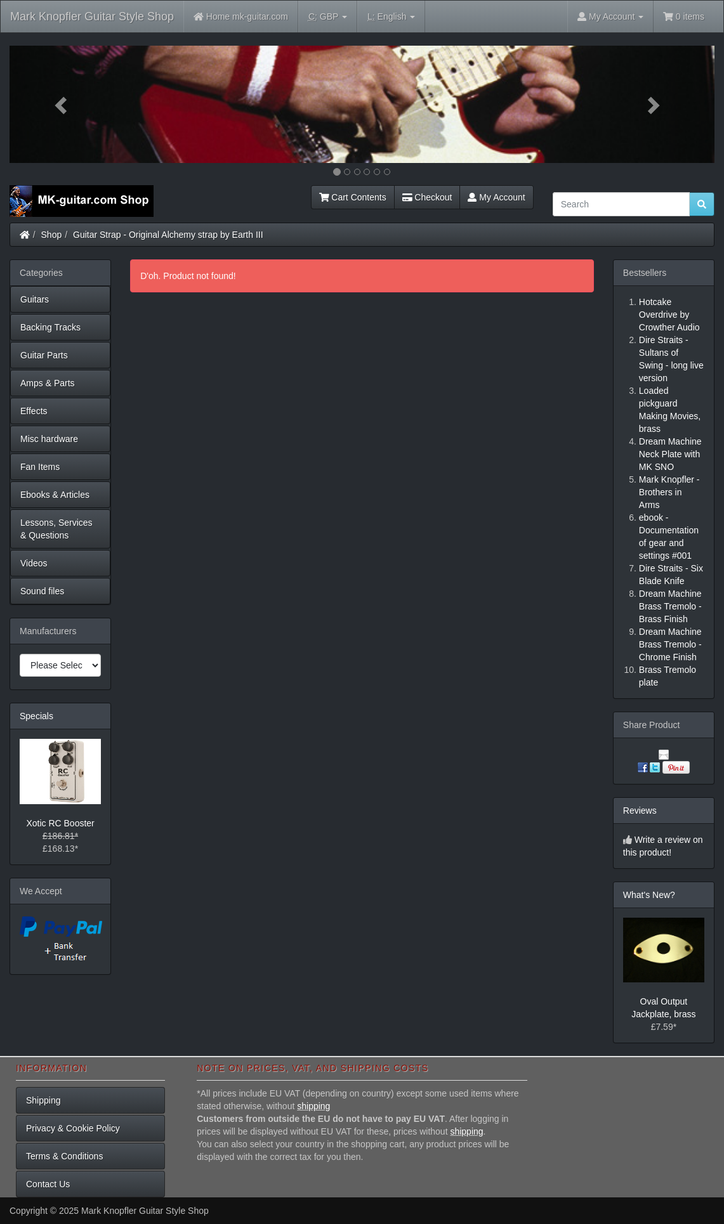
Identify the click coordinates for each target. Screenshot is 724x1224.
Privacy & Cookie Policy (73, 1128)
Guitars (34, 299)
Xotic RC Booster (60, 823)
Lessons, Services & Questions (56, 529)
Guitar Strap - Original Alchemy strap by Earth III (168, 235)
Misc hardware (49, 439)
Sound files (42, 591)
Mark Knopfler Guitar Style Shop (92, 16)
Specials (36, 716)
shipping (313, 1106)
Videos (34, 563)
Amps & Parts (47, 383)
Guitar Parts (44, 355)
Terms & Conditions (64, 1156)
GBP (327, 16)
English (391, 16)
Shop (51, 235)
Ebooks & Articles (54, 495)
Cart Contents (352, 197)
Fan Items (40, 467)
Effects (34, 411)
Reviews (640, 810)
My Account (496, 197)
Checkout (427, 197)
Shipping (43, 1100)
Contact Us (48, 1184)
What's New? (649, 895)
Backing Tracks (50, 327)
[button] (62, 104)
